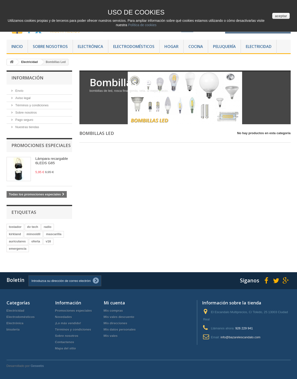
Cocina (195, 46)
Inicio (17, 46)
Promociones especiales (41, 145)
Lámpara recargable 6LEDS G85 (51, 160)
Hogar (171, 46)
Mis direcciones (115, 323)
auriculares (17, 241)
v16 (48, 241)
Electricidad (259, 46)
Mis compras (113, 310)
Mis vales (111, 336)
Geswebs (37, 366)
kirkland (15, 234)
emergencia (17, 248)
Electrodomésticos (133, 46)
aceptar (281, 16)
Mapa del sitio (65, 348)
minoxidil (33, 234)
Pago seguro (24, 120)
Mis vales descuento (119, 317)
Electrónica (90, 46)
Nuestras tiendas (27, 127)
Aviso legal (23, 98)
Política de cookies (142, 25)
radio (47, 227)
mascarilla (53, 234)
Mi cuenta (114, 303)
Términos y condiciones (32, 105)
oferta (35, 241)
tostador (15, 227)
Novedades (63, 317)
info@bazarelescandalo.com (240, 337)
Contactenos (64, 342)
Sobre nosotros (50, 46)
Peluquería (224, 46)
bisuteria (13, 329)
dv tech (32, 227)
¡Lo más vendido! (68, 323)
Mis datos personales (120, 329)
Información (27, 78)
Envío (19, 91)
